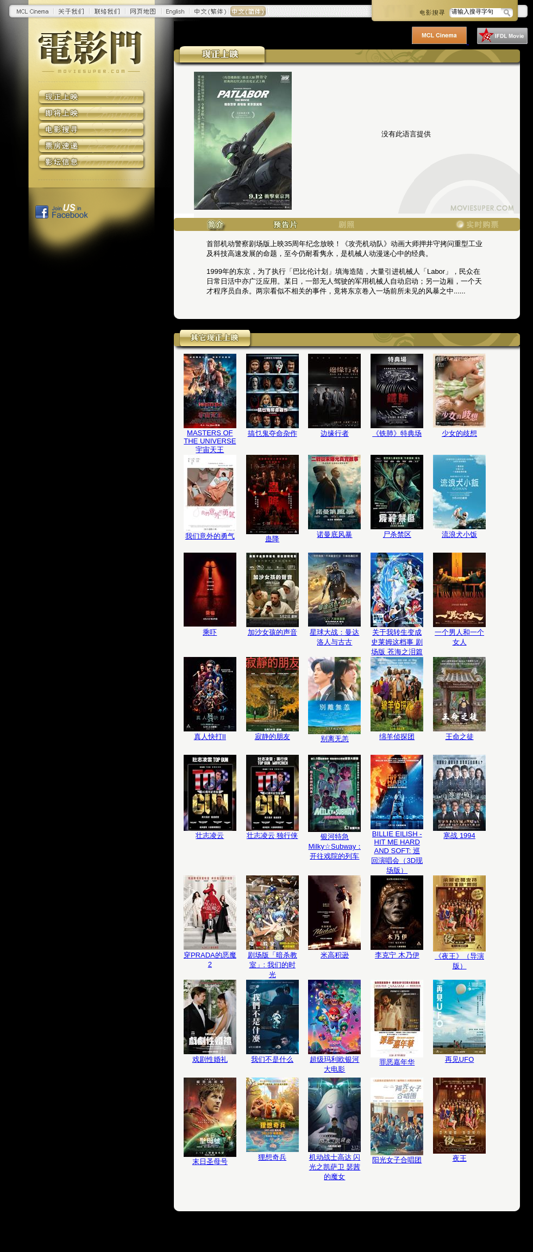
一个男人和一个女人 (459, 637)
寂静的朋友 (272, 737)
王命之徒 (460, 737)
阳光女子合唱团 (397, 1160)
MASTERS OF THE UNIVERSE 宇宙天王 (210, 441)
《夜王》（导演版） (459, 961)
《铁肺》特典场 (397, 433)
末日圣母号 (210, 1161)
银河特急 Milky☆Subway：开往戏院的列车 (334, 846)
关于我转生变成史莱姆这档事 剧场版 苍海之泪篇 (397, 642)
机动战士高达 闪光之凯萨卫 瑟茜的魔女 (335, 1167)
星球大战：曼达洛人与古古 (334, 637)
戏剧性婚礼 (210, 1059)
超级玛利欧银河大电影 (334, 1064)
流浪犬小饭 (459, 534)
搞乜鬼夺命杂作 (272, 433)
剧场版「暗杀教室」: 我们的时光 (272, 965)
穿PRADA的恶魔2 (210, 959)
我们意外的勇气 (210, 536)
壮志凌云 (210, 835)
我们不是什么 (272, 1059)
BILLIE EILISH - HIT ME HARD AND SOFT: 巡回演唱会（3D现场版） (397, 852)
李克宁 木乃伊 (397, 955)
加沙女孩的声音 (272, 632)
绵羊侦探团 (397, 737)
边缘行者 (335, 433)
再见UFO (459, 1059)
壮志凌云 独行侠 (272, 835)
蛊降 (272, 539)
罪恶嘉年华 (397, 1062)
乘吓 (210, 632)
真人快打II (210, 737)
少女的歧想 (459, 433)
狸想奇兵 (272, 1157)
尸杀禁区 (397, 534)
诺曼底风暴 (334, 534)
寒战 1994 (459, 835)
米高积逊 (335, 955)
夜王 (460, 1158)
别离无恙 (335, 739)
